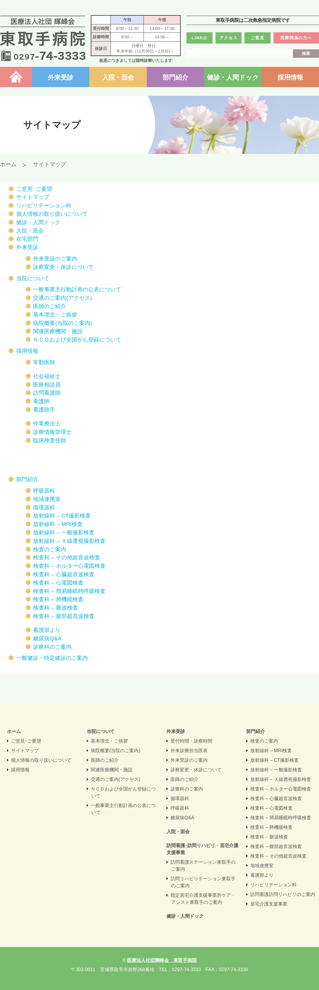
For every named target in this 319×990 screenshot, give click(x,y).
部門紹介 (175, 77)
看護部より (47, 630)
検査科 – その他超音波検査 (66, 557)
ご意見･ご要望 (34, 189)
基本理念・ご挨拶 (55, 315)
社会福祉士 (47, 376)
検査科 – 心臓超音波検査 (63, 574)
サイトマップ (32, 197)
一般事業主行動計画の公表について (77, 289)
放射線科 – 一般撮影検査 (63, 532)
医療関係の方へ (296, 37)
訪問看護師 (47, 393)
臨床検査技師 (49, 440)
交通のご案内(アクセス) (62, 298)
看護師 (41, 401)
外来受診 (60, 77)
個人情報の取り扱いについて (52, 214)
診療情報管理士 (52, 432)
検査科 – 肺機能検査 (58, 599)
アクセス (229, 37)
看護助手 (44, 410)
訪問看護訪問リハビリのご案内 (282, 894)
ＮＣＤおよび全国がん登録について (77, 340)
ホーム (16, 77)
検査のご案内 (49, 549)
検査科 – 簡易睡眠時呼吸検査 (69, 591)
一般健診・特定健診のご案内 (52, 658)
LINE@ (200, 37)
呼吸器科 (44, 491)
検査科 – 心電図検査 (58, 583)
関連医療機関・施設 (58, 331)
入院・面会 (118, 77)
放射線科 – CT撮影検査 (62, 516)
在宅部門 (27, 239)
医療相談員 (47, 385)
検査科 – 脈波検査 (55, 608)
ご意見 (257, 37)
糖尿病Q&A (47, 638)
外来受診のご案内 (55, 259)
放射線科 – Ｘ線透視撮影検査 (69, 541)
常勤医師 (44, 362)
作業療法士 (47, 424)
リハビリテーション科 (43, 205)
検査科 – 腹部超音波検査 (63, 616)
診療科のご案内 (52, 647)
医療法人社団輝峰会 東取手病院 (43, 38)
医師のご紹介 (49, 306)
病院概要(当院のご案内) (62, 323)
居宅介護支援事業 (268, 903)
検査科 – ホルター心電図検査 (69, 566)
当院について (32, 278)
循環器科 (44, 507)
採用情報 (290, 77)
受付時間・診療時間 (191, 741)
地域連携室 (47, 499)
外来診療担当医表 (189, 750)
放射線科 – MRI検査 (58, 524)
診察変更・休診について (63, 267)
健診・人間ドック (233, 77)
